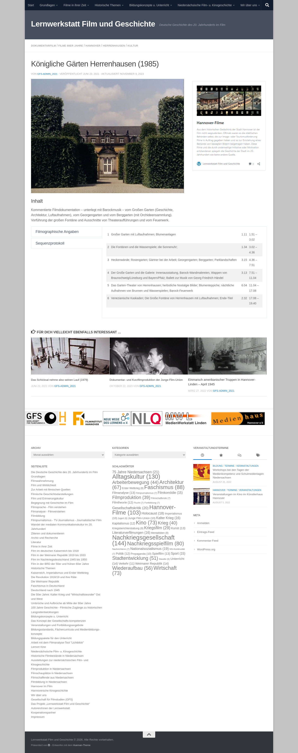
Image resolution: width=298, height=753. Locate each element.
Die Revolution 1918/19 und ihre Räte (54, 576)
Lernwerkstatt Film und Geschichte (93, 24)
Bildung (218, 465)
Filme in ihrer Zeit (75, 5)
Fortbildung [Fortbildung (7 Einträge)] (152, 502)
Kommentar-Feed (207, 540)
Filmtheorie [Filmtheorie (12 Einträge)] (122, 502)
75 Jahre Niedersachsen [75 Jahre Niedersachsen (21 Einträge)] (135, 472)
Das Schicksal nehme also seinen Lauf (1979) (62, 379)
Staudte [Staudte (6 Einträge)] (164, 558)
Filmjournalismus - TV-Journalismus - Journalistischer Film (66, 519)
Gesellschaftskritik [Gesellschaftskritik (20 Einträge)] (130, 507)
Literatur (36, 541)
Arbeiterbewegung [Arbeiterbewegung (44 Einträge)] (135, 481)
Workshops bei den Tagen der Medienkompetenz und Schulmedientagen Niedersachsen (238, 473)
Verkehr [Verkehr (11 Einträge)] (127, 563)
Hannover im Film (41, 685)
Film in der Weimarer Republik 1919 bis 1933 (58, 554)
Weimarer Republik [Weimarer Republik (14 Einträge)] (152, 563)
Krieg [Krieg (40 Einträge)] (167, 522)
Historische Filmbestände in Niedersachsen (57, 655)
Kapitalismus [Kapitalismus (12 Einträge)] (123, 523)
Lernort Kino (38, 646)
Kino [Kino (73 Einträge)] (146, 522)
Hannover (99, 45)
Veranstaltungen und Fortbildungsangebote (57, 624)
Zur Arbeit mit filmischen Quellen (50, 489)
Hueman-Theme (81, 744)
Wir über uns (248, 5)
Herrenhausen (122, 45)
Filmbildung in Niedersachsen (49, 681)
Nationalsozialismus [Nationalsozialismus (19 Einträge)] (149, 548)
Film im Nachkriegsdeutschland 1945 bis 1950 (59, 559)
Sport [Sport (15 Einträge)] (178, 553)
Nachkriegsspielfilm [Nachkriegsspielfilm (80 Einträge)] (155, 543)
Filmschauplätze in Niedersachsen (52, 672)
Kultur (143, 45)
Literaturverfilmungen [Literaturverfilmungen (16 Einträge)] (131, 532)
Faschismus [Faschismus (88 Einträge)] (164, 487)
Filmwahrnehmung (42, 480)
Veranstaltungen (247, 465)
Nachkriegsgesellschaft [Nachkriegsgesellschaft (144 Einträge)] (143, 540)
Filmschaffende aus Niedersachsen (52, 677)
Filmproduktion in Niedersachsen (51, 668)
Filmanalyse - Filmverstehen (48, 511)
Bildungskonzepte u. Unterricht (149, 5)
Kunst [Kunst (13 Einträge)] (178, 527)
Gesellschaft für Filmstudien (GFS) (52, 699)
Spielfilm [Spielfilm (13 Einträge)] (161, 553)
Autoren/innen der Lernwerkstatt (50, 707)
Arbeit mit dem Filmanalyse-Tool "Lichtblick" (57, 642)
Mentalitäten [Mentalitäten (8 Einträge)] (159, 532)
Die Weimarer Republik (45, 581)
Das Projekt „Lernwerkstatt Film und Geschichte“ (60, 703)
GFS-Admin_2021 (48, 73)
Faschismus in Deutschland (47, 585)
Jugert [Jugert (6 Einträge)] (122, 518)
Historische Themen (108, 5)
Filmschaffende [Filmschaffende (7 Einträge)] (161, 497)
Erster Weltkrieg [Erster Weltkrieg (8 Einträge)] (133, 487)
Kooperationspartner (43, 712)
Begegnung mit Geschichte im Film (52, 502)
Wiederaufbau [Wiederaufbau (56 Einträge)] (132, 567)
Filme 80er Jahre (75, 45)
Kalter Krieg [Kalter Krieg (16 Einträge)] (168, 517)
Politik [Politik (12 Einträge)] (123, 553)
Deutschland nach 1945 (45, 589)
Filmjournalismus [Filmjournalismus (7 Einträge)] (146, 492)
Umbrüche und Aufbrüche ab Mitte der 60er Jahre (61, 602)
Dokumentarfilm (45, 45)
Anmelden (203, 522)
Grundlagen (47, 5)
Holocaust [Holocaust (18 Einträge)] (153, 513)
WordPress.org (206, 549)
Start (31, 5)
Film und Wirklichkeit (43, 484)
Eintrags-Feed (205, 531)
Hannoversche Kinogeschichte (49, 690)
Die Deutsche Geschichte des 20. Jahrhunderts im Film (64, 471)
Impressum (37, 716)
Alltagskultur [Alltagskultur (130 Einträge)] (136, 476)
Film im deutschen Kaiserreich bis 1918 (55, 550)
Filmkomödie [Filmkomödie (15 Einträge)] (170, 492)
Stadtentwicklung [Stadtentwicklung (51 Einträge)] (135, 557)
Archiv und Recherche (44, 537)
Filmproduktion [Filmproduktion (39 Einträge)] (131, 497)
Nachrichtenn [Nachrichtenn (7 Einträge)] (121, 548)
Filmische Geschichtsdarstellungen (52, 493)
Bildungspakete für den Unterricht (51, 637)
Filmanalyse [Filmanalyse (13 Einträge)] (123, 492)
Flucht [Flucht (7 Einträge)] (139, 502)
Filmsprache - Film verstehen (48, 506)
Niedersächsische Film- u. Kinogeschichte (205, 5)
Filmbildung (38, 515)
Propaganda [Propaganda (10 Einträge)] (141, 553)
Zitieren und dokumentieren (47, 533)
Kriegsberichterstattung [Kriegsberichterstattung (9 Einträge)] (127, 527)
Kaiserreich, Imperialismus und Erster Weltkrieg (60, 572)
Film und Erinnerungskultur (47, 498)
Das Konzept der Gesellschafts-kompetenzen (58, 620)
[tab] (67, 231)
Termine (229, 465)
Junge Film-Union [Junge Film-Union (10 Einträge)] (141, 517)
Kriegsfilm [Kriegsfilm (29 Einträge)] (157, 527)
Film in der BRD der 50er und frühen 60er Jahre (60, 563)
